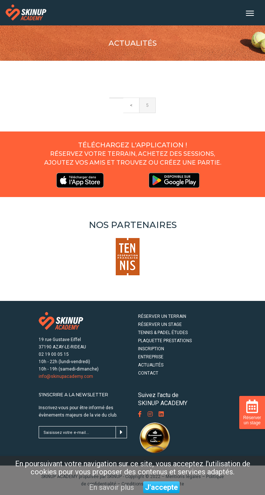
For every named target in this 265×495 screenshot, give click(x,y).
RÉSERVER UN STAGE (160, 324)
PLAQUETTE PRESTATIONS (165, 340)
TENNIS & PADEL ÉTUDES (163, 332)
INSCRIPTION (151, 348)
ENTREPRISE (150, 356)
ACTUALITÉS (150, 365)
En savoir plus (111, 487)
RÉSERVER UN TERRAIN (162, 316)
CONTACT (148, 373)
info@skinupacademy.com (66, 376)
